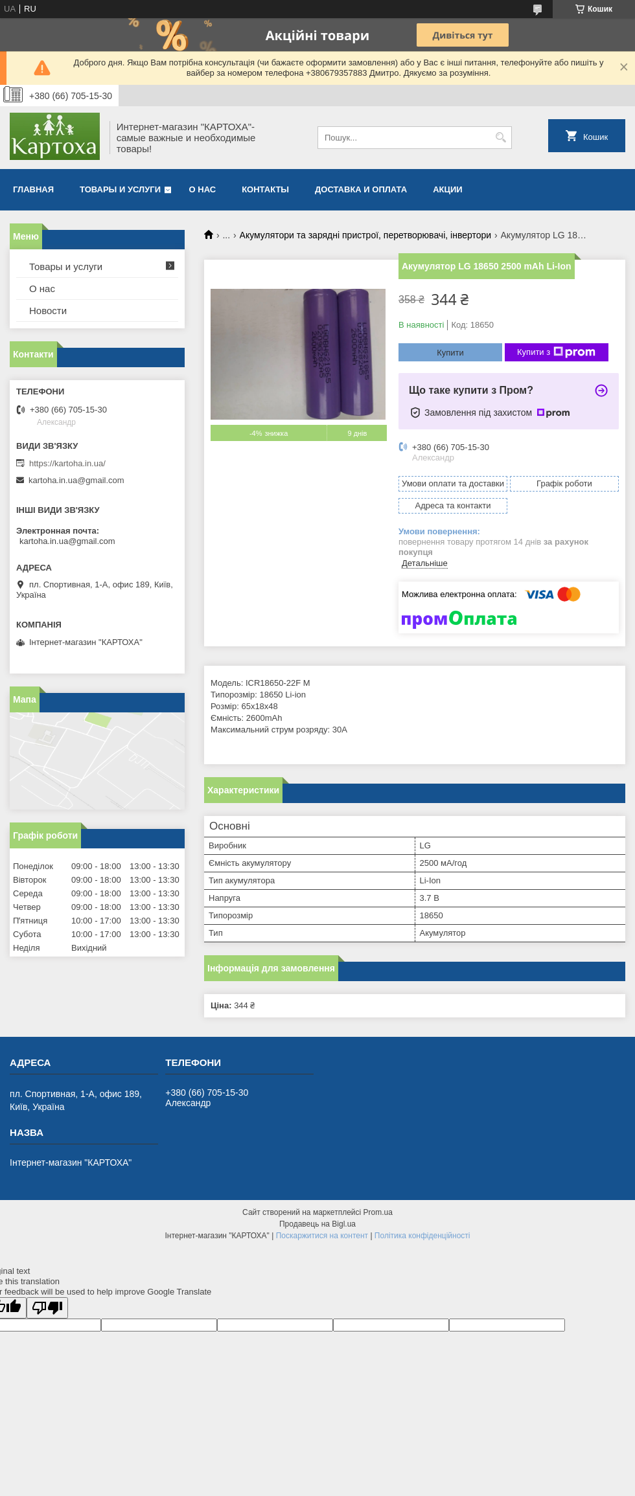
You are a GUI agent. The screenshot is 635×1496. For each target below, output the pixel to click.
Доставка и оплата (361, 189)
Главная (33, 189)
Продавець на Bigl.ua (317, 1224)
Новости (48, 310)
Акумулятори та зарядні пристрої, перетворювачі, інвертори (366, 235)
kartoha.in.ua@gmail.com (76, 480)
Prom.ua (378, 1212)
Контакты (265, 189)
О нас (202, 189)
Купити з (556, 352)
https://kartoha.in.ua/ (67, 463)
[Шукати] (500, 137)
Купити (450, 352)
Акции (448, 189)
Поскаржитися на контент (322, 1235)
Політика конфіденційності (422, 1235)
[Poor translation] (47, 1308)
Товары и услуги (120, 189)
